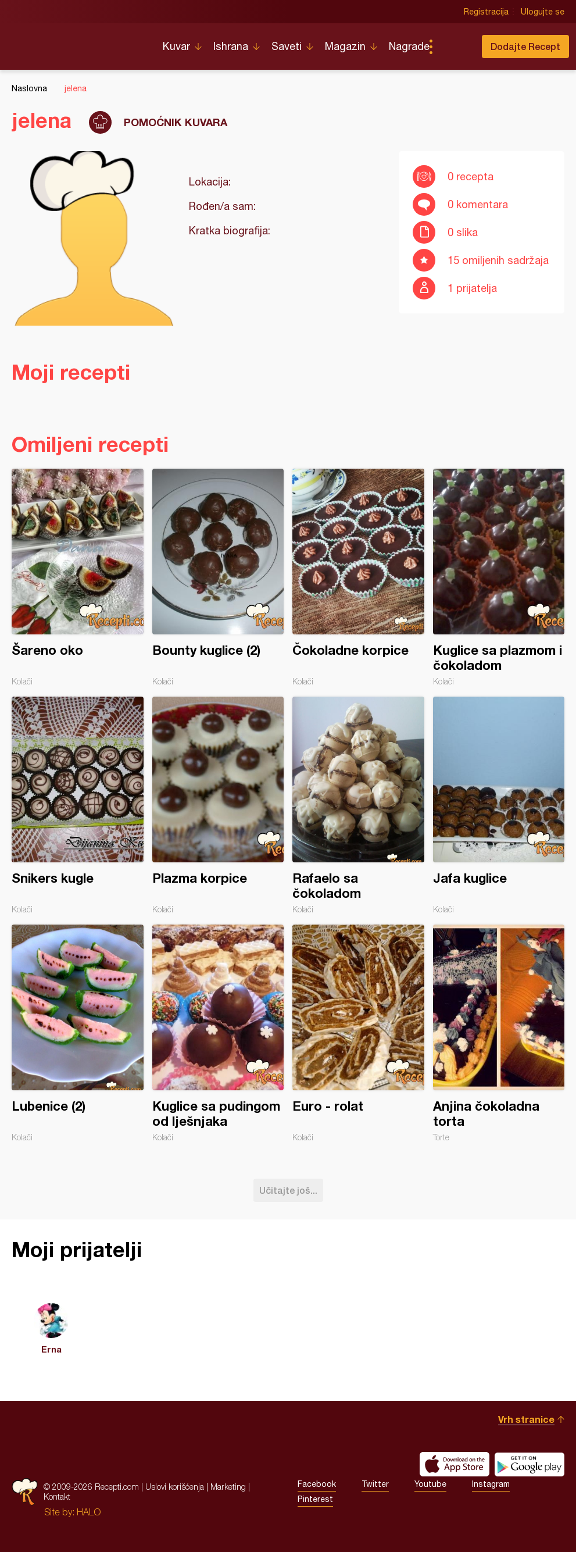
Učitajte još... (288, 1190)
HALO (89, 1512)
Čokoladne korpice (358, 577)
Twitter (375, 1484)
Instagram (491, 1484)
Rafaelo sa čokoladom (358, 805)
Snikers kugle (78, 805)
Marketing (228, 1487)
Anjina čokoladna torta (499, 1033)
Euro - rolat (358, 1033)
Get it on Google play (529, 1464)
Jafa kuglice (499, 805)
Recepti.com (78, 42)
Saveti (286, 46)
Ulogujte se (542, 11)
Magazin (345, 46)
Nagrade (409, 46)
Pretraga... (454, 46)
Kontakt (57, 1496)
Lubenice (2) (78, 1033)
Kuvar (176, 46)
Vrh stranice (526, 1419)
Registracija (486, 11)
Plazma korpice (218, 805)
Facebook (317, 1484)
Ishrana (230, 46)
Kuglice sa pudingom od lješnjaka (218, 1033)
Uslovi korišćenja (174, 1487)
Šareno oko (78, 577)
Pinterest (315, 1499)
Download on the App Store (454, 1464)
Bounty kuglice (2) (218, 577)
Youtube (430, 1484)
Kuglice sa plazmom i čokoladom (499, 577)
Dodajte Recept (525, 46)
